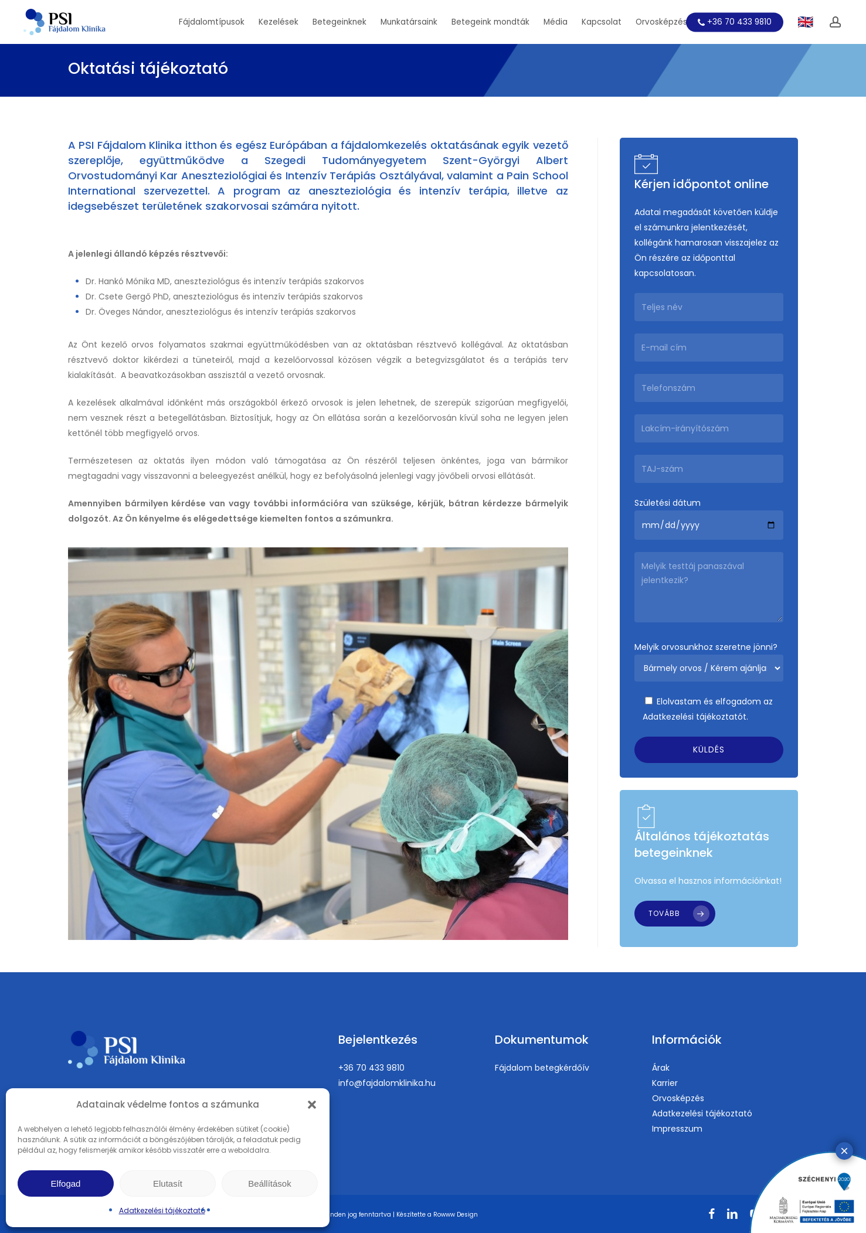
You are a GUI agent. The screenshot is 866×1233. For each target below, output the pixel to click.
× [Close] (844, 340)
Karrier (665, 1083)
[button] (312, 1105)
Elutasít (167, 1183)
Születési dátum (708, 518)
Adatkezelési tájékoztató (162, 1210)
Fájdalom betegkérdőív (542, 1068)
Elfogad (66, 1183)
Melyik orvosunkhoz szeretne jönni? (708, 661)
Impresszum (677, 1129)
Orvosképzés (678, 1098)
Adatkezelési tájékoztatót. (695, 717)
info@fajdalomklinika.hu (387, 1083)
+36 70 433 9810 (371, 1068)
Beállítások (269, 1183)
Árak (661, 1068)
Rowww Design (455, 1214)
